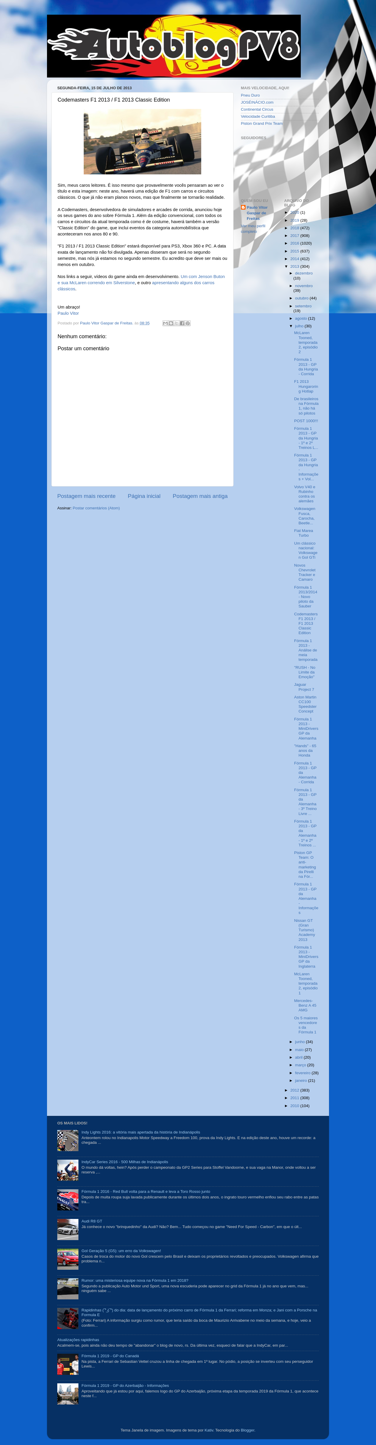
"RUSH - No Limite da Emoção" (304, 672)
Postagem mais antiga (200, 496)
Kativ (209, 1430)
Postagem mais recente (86, 496)
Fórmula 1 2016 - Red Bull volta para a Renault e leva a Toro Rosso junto (145, 1191)
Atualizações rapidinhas (78, 1340)
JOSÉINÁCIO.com (257, 102)
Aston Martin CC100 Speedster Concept (305, 704)
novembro (304, 286)
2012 (295, 1090)
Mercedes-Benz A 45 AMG (305, 1005)
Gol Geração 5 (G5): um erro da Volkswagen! (121, 1251)
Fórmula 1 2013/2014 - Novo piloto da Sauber (305, 597)
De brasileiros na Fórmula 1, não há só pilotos (306, 406)
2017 (295, 235)
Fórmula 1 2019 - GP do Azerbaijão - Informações (125, 1385)
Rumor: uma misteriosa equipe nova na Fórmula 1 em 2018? (134, 1280)
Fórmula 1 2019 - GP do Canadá (110, 1356)
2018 (295, 228)
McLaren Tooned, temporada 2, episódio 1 (306, 983)
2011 (295, 1098)
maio (300, 1049)
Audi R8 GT (91, 1221)
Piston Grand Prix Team (262, 123)
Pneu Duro (250, 95)
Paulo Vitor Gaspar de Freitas (257, 213)
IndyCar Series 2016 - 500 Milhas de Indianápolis (124, 1162)
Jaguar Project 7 (304, 686)
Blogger (247, 1430)
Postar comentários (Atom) (96, 508)
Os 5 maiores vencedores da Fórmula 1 (306, 1025)
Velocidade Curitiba (258, 116)
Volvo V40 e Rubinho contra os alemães (304, 494)
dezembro (304, 273)
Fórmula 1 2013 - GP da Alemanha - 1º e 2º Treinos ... (305, 833)
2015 (295, 251)
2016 (295, 243)
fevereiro (303, 1073)
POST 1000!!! (306, 421)
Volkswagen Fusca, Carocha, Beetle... (304, 515)
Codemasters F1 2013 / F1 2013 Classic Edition (306, 623)
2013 (295, 266)
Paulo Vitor (68, 313)
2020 (295, 212)
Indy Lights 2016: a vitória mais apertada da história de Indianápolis (140, 1132)
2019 (295, 220)
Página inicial (144, 496)
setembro (303, 306)
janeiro (301, 1080)
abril (299, 1057)
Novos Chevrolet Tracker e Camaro (304, 572)
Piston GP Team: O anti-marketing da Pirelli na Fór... (305, 865)
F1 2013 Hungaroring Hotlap (306, 386)
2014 (295, 259)
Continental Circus (257, 109)
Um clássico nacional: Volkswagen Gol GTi (306, 550)
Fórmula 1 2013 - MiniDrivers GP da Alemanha (306, 728)
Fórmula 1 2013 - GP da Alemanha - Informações (306, 898)
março (301, 1065)
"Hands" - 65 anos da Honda (305, 750)
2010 (295, 1106)
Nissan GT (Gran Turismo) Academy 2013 (304, 930)
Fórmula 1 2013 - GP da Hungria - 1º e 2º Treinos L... (306, 438)
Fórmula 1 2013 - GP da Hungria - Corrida (306, 366)
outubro (302, 298)
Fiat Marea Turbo (303, 533)
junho (300, 1042)
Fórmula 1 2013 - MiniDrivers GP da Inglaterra (306, 957)
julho (300, 326)
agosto (301, 318)
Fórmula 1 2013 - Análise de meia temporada (306, 650)
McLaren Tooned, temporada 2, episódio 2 (306, 342)
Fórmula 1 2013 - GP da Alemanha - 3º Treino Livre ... (305, 802)
